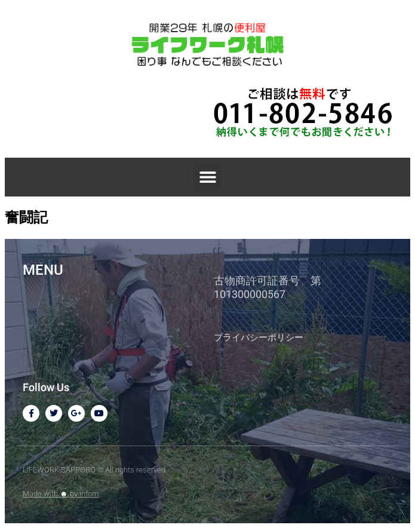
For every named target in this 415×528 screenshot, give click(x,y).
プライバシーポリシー (258, 337)
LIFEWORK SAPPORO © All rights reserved (94, 469)
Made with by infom (61, 493)
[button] (207, 177)
